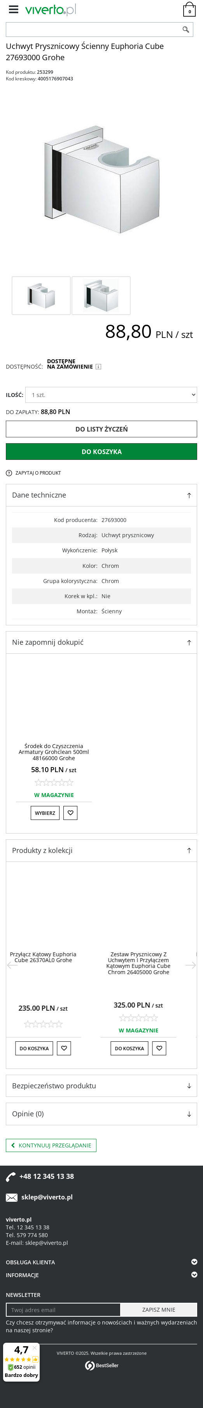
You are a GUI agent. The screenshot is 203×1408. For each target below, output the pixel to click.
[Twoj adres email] (63, 1309)
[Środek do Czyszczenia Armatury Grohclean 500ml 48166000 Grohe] (54, 752)
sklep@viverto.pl (47, 1197)
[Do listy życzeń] (70, 813)
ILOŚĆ (14, 395)
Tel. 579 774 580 (27, 1235)
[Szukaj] (186, 30)
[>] (191, 965)
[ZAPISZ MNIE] (159, 1309)
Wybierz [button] (45, 813)
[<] (12, 965)
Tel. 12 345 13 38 (27, 1227)
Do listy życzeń (101, 429)
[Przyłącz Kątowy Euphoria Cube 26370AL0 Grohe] (54, 957)
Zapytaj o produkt (38, 473)
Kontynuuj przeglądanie (51, 1145)
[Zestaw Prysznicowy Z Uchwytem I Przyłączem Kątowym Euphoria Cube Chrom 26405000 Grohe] (149, 963)
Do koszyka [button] (45, 1048)
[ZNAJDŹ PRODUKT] (92, 30)
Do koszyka (102, 451)
